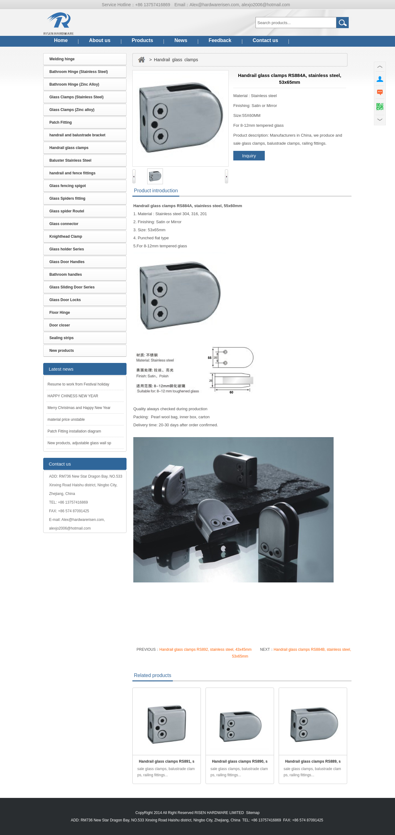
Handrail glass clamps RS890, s (240, 761)
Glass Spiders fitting (67, 198)
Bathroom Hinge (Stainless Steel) (78, 72)
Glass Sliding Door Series (72, 287)
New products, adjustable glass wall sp (79, 443)
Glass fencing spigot (67, 186)
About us (99, 40)
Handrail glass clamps (69, 148)
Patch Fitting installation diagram (74, 431)
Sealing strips (61, 338)
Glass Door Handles (67, 262)
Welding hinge (62, 59)
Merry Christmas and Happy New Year (79, 408)
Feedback (220, 40)
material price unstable (66, 419)
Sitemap (253, 813)
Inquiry (249, 155)
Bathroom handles (65, 274)
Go (342, 22)
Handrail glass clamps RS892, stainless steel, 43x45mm (206, 649)
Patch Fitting (60, 122)
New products (61, 350)
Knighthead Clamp (65, 236)
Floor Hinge (59, 312)
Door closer (59, 325)
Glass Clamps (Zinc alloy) (71, 110)
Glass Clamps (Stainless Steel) (76, 97)
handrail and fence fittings (72, 173)
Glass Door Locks (65, 300)
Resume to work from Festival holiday (78, 384)
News (180, 40)
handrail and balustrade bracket (77, 135)
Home (61, 40)
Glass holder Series (66, 249)
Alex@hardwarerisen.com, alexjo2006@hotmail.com (239, 4)
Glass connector (63, 224)
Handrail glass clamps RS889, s (313, 761)
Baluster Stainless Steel (70, 160)
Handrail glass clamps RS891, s (166, 761)
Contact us (265, 40)
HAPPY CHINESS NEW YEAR (73, 396)
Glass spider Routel (66, 211)
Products (142, 40)
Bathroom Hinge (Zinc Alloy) (74, 84)
